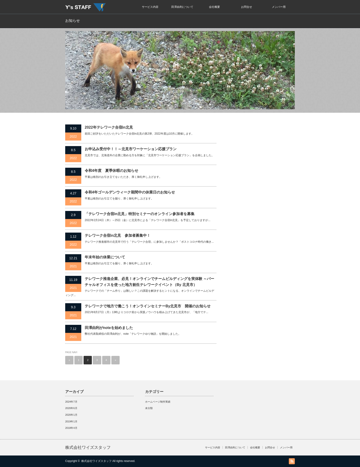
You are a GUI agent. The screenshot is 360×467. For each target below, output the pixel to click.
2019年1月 (71, 421)
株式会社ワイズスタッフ (88, 447)
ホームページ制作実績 (157, 401)
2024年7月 (71, 401)
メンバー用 (279, 7)
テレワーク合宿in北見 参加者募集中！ (117, 235)
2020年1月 (71, 414)
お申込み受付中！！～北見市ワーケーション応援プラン (131, 149)
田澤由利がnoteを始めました (109, 328)
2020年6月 (71, 408)
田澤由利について (182, 7)
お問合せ (246, 7)
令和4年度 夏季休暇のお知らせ (111, 171)
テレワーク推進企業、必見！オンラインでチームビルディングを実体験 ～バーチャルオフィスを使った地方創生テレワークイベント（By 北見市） (149, 282)
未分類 (149, 408)
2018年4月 (71, 428)
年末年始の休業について (105, 257)
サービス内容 (150, 7)
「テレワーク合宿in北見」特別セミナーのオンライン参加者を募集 (139, 214)
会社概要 (214, 7)
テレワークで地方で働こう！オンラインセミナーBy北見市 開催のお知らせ (148, 306)
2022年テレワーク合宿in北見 (109, 127)
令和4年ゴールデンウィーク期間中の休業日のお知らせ (130, 192)
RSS (292, 461)
